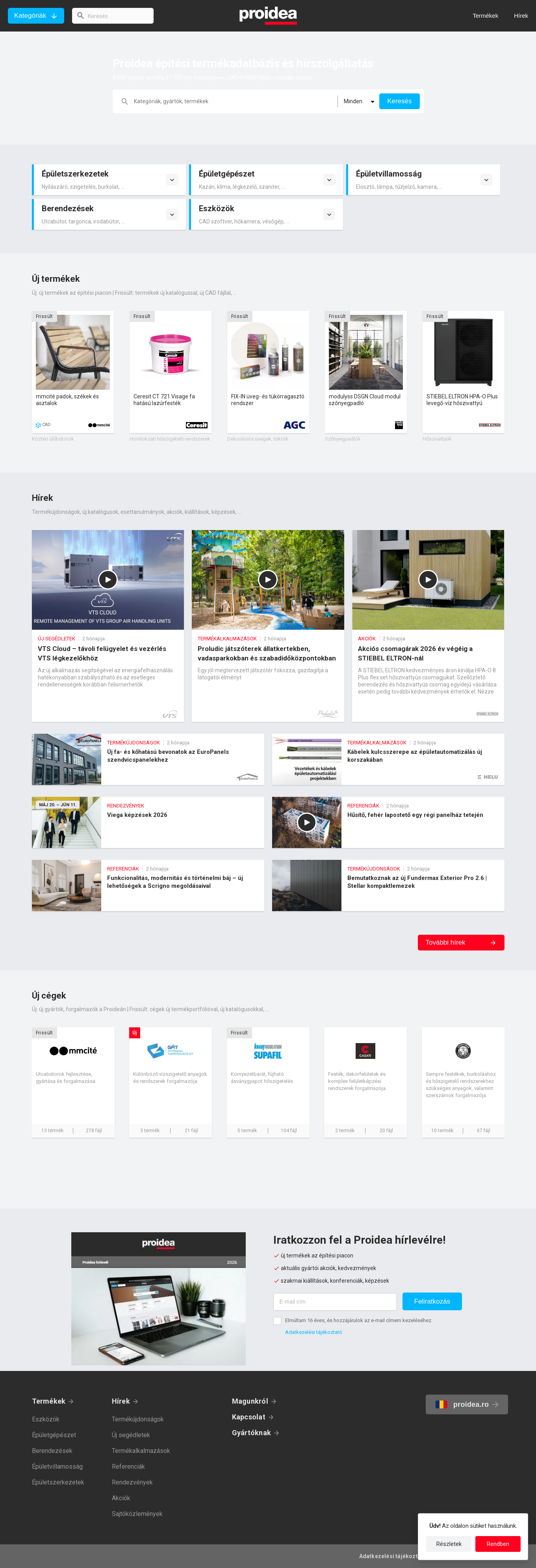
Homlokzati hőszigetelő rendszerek (170, 439)
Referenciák (128, 1466)
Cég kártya (73, 1082)
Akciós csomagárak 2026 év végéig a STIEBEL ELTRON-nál (428, 626)
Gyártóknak (251, 1432)
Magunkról (250, 1401)
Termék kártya (73, 372)
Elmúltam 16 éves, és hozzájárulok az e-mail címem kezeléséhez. (358, 1320)
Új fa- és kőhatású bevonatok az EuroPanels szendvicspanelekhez (148, 759)
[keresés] (113, 16)
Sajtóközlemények (137, 1514)
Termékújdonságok (138, 1419)
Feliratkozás (432, 1301)
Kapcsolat (248, 1417)
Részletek (449, 1544)
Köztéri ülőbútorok (53, 439)
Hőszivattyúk (437, 439)
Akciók (121, 1498)
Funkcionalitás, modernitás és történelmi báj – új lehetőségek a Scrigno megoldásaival (148, 885)
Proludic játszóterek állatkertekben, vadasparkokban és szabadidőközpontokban (268, 626)
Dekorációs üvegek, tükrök (257, 439)
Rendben (498, 1544)
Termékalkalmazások (141, 1451)
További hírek (446, 942)
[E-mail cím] (335, 1302)
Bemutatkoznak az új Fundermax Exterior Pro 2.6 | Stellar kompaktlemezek (388, 885)
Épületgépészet (54, 1435)
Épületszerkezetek (58, 1482)
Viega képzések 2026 (148, 822)
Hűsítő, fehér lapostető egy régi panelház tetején (388, 822)
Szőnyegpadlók (343, 439)
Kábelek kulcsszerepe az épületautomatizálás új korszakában (388, 759)
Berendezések (52, 1451)
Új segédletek (131, 1435)
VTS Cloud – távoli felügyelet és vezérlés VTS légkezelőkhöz (108, 626)
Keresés (399, 101)
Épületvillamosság (57, 1466)
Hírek (121, 1401)
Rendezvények (132, 1482)
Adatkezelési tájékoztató (313, 1332)
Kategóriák (30, 15)
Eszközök (45, 1419)
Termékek (49, 1401)
